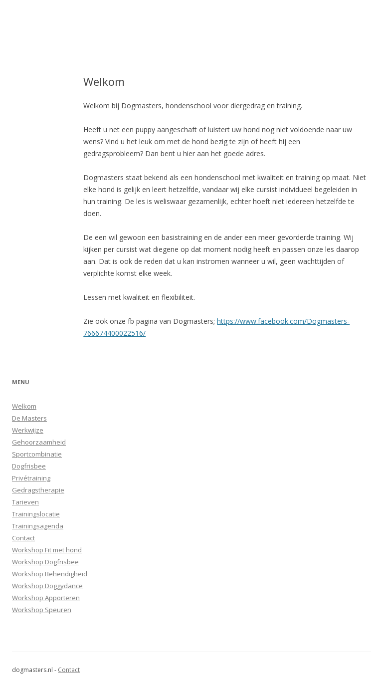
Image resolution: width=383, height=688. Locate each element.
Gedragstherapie (38, 489)
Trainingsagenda (37, 525)
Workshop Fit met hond (47, 549)
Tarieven (25, 501)
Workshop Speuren (41, 609)
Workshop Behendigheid (49, 573)
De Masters (29, 418)
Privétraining (31, 477)
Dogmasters (79, 31)
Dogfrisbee (29, 465)
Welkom (24, 406)
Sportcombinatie (37, 454)
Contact (23, 537)
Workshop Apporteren (46, 597)
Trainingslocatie (36, 513)
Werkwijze (27, 430)
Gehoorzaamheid (39, 442)
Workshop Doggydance (47, 585)
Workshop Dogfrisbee (45, 561)
